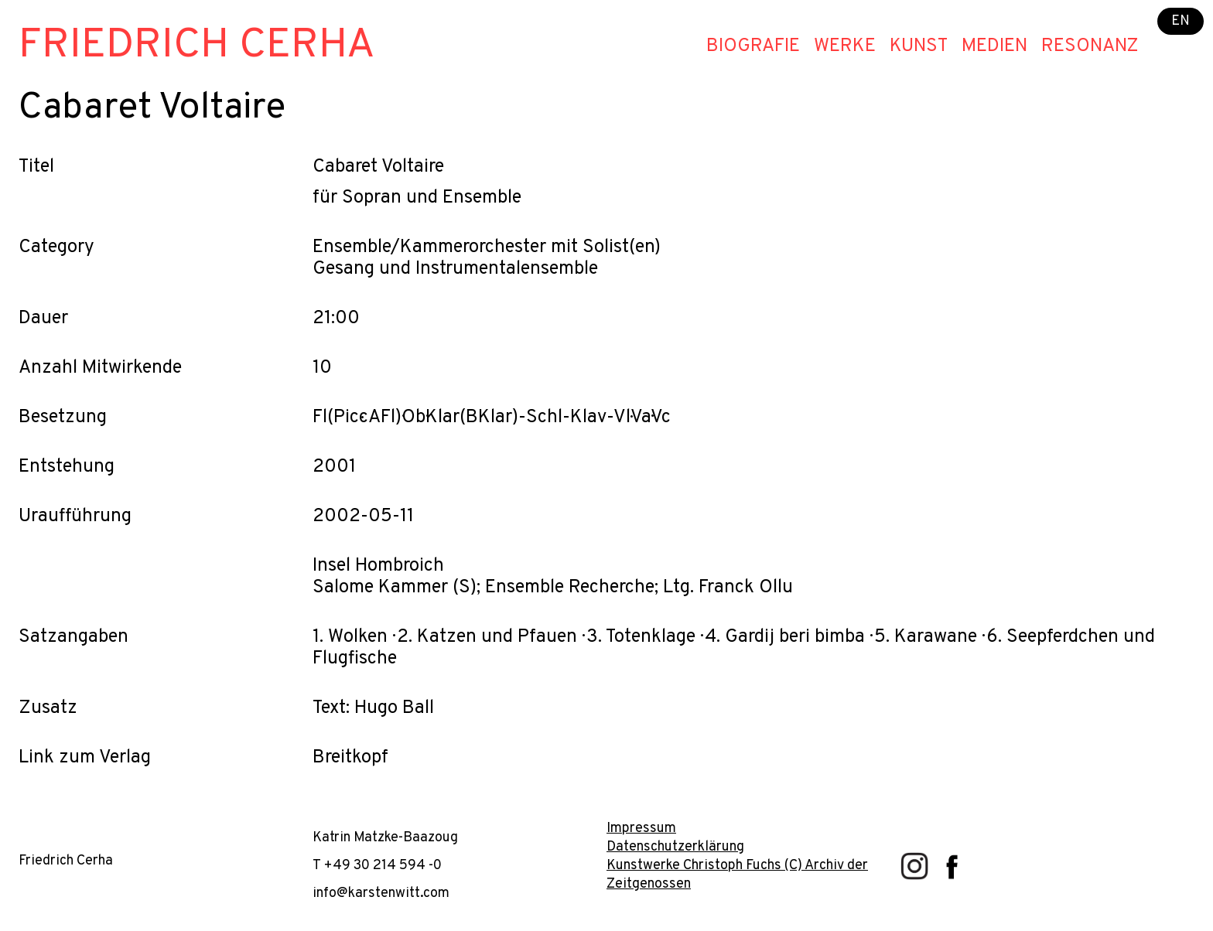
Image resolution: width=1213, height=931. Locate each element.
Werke (845, 46)
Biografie (753, 46)
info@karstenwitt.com (381, 893)
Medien (994, 46)
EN (1180, 21)
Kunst (919, 46)
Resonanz (1090, 46)
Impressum (641, 828)
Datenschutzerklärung (675, 847)
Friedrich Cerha (197, 46)
